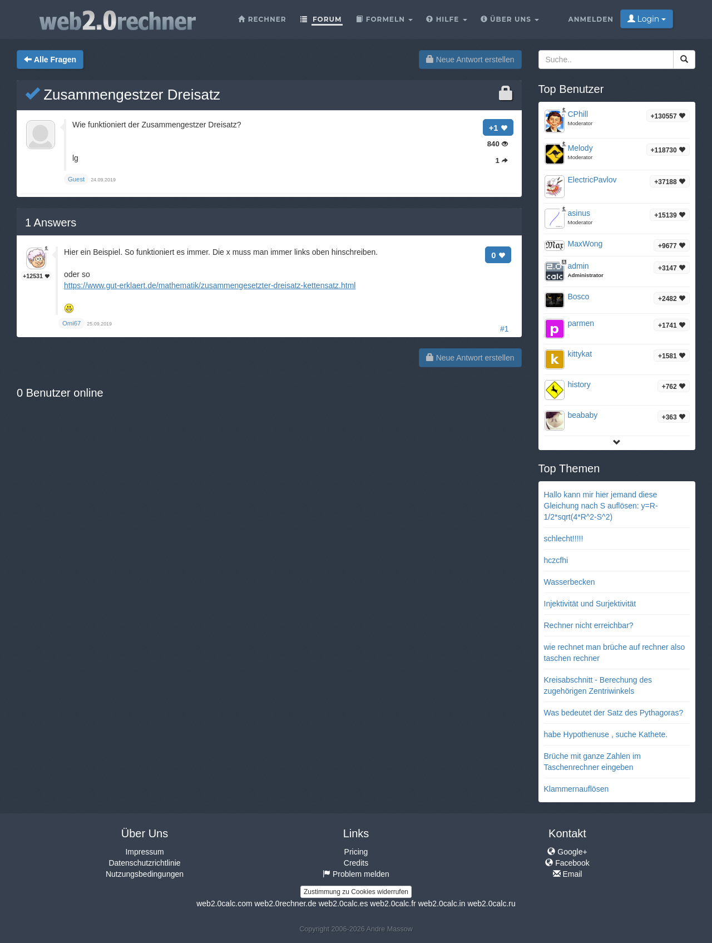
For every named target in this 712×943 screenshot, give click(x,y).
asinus (579, 213)
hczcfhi (556, 560)
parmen (581, 323)
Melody (580, 148)
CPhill (578, 114)
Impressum (144, 851)
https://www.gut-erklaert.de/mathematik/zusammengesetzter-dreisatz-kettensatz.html (209, 285)
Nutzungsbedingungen (145, 874)
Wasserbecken (569, 581)
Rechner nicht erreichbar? (589, 625)
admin (578, 265)
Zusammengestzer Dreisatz (122, 94)
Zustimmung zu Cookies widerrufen (356, 892)
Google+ (567, 851)
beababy (583, 415)
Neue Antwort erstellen (470, 59)
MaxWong (585, 243)
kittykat (580, 353)
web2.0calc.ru (491, 903)
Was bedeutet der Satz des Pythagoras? (614, 712)
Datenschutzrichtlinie (144, 862)
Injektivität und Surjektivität (590, 603)
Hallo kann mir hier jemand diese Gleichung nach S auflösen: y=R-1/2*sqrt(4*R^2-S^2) (601, 505)
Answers (50, 222)
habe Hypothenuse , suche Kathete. (606, 734)
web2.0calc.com (224, 903)
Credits (356, 862)
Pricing (356, 851)
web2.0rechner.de (285, 903)
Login (646, 19)
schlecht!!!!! (564, 538)
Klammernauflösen (576, 788)
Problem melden (356, 874)
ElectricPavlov (592, 179)
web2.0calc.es (343, 903)
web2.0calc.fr (393, 903)
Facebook (567, 862)
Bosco (579, 296)
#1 (504, 328)
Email (567, 874)
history (579, 384)
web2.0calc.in (442, 903)
